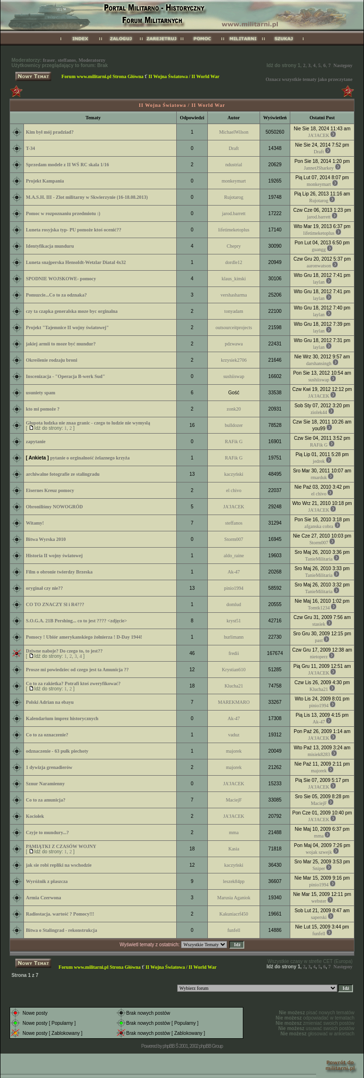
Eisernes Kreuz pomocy (50, 490)
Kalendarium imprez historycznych (62, 718)
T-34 (30, 148)
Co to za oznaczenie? (47, 734)
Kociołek (35, 816)
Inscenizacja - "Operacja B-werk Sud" (65, 376)
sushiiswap (233, 376)
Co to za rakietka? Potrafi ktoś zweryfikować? (73, 683)
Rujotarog (233, 197)
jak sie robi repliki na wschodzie (58, 865)
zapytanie (36, 441)
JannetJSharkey (319, 168)
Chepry (233, 246)
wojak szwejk (319, 852)
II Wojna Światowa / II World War (183, 76)
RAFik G (234, 441)
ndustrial (234, 164)
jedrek (319, 461)
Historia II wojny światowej (54, 555)
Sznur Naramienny (45, 783)
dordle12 (233, 262)
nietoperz (319, 656)
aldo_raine (234, 555)
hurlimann (234, 637)
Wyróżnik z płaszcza (47, 881)
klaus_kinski (234, 278)
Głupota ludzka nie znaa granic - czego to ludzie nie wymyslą (88, 422)
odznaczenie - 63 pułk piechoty (57, 751)
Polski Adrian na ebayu (50, 702)
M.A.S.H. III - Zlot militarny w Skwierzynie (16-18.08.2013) (87, 197)
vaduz (233, 734)
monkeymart (234, 180)
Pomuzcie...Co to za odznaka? (56, 295)
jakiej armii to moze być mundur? (61, 343)
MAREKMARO (234, 702)
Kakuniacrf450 (233, 914)
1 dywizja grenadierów (49, 767)
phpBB (168, 1046)
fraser (49, 60)
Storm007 (233, 539)
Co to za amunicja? (46, 800)
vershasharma (234, 295)
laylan (318, 282)
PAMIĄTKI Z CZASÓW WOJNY (61, 846)
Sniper (319, 868)
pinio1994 (234, 588)
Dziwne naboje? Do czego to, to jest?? (64, 651)
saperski (319, 917)
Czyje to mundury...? (47, 832)
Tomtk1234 (319, 607)
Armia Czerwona (43, 897)
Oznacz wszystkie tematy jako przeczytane (309, 79)
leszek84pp (234, 881)
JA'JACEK (319, 135)
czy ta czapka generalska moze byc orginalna (72, 311)
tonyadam (233, 311)
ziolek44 (318, 412)
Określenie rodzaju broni (51, 360)
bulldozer (234, 425)
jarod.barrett (234, 213)
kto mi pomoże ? (42, 409)
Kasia (233, 848)
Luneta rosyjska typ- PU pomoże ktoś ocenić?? (73, 229)
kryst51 (234, 620)
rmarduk (319, 477)
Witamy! (35, 523)
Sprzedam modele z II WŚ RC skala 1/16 (67, 164)
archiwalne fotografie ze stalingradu (63, 474)
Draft (234, 148)
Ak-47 (234, 571)
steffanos (67, 60)
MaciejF (233, 800)
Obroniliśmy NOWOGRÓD (54, 506)
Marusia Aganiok (233, 897)
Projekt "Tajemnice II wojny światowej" (67, 327)
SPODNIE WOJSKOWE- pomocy (61, 278)
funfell (234, 930)
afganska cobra (318, 526)
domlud (234, 604)
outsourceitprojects (234, 327)
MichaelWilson (233, 132)
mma (234, 832)
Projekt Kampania (45, 180)
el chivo (233, 490)
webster (318, 901)
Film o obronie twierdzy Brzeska (59, 571)
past (319, 640)
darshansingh (318, 363)
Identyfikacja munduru (50, 246)
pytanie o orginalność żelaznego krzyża (90, 457)
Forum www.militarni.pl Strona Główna (102, 76)
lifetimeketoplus (234, 229)
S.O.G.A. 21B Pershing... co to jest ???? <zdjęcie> (76, 620)
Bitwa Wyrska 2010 (46, 539)
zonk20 (233, 409)
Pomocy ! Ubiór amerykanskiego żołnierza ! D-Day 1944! (84, 637)
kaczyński (233, 474)
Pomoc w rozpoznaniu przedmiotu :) (63, 213)
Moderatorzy (92, 60)
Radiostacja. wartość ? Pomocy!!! (60, 914)
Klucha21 (234, 685)
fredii (233, 653)
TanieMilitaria (318, 559)
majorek (234, 751)
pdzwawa (234, 343)
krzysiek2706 (234, 360)
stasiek (318, 624)
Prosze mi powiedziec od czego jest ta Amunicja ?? (77, 669)
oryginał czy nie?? (44, 588)
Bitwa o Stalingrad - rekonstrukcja (61, 930)
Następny (343, 65)
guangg (319, 249)
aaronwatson (319, 265)
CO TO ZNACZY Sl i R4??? (55, 604)
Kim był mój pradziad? (50, 132)
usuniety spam (40, 392)
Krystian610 (233, 669)
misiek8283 (318, 754)
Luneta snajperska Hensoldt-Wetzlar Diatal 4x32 (76, 262)
